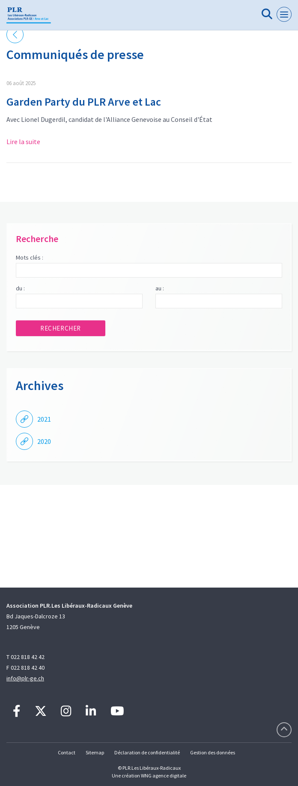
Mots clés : (29, 257)
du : (20, 288)
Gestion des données (212, 752)
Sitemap (95, 752)
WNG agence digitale (163, 775)
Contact (66, 752)
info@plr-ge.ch (25, 678)
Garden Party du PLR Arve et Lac (83, 102)
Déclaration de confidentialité (147, 752)
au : (159, 288)
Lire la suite (23, 141)
